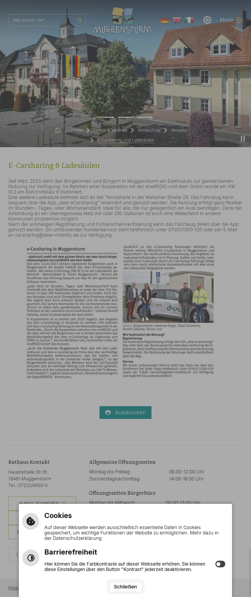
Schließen (125, 587)
